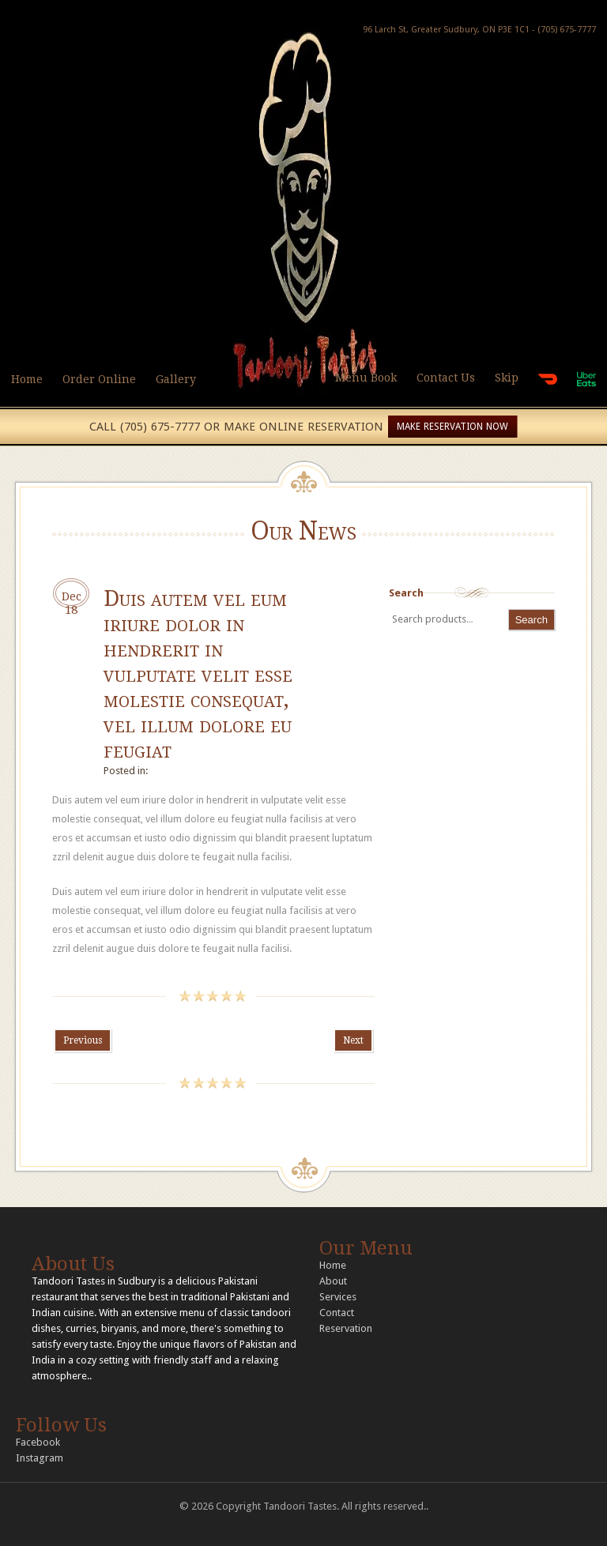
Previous (82, 1040)
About (333, 1281)
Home (27, 379)
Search (406, 593)
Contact (336, 1312)
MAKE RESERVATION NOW (452, 426)
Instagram (39, 1458)
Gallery (176, 379)
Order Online (99, 379)
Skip (506, 377)
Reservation (345, 1328)
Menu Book (366, 377)
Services (337, 1297)
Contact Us (446, 377)
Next (353, 1040)
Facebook (38, 1442)
